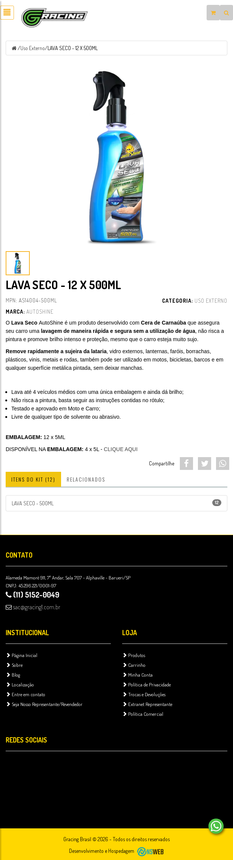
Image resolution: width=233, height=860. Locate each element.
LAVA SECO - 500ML (116, 502)
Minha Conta (137, 675)
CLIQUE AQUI (120, 449)
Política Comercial (142, 714)
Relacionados (86, 479)
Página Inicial (21, 655)
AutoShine (40, 311)
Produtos (133, 655)
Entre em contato (25, 694)
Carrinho (134, 665)
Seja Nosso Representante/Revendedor (44, 704)
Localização (20, 685)
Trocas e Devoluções (144, 694)
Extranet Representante (147, 704)
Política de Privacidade (146, 685)
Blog (13, 675)
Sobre (14, 665)
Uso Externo (32, 48)
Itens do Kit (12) (33, 479)
